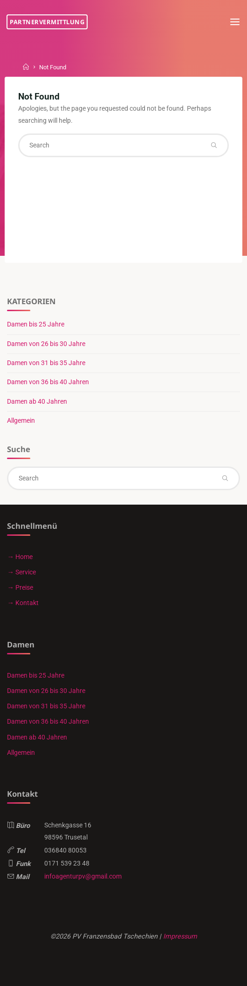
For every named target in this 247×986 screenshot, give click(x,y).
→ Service (21, 572)
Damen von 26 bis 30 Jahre (46, 344)
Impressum (180, 936)
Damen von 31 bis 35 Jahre (46, 363)
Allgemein (21, 421)
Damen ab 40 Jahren (37, 402)
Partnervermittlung (47, 22)
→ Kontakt (22, 603)
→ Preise (20, 588)
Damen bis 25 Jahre (35, 324)
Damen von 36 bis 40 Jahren (48, 382)
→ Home (19, 557)
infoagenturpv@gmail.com (83, 876)
